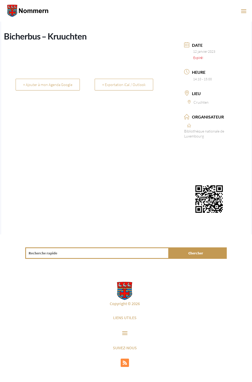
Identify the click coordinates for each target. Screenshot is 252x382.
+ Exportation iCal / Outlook (124, 84)
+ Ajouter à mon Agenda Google (47, 84)
